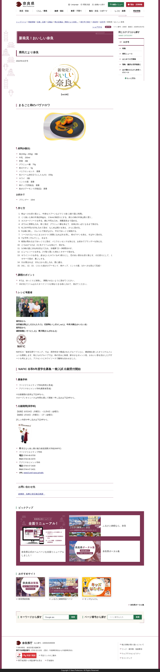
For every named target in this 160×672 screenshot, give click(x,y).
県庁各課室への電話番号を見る (30, 660)
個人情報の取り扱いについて (133, 645)
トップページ (21, 22)
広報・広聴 (41, 22)
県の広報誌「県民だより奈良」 (66, 22)
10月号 (102, 22)
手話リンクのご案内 (48, 655)
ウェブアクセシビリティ (131, 653)
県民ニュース (127, 54)
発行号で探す (85, 22)
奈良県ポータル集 (137, 605)
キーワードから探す (31, 617)
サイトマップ (127, 658)
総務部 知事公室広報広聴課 (31, 494)
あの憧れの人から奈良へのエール (131, 71)
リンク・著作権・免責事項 (132, 649)
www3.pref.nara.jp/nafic (34, 473)
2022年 (95, 22)
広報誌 (50, 22)
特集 (124, 48)
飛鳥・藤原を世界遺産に (131, 64)
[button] (73, 4)
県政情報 (31, 22)
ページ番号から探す (95, 617)
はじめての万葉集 (129, 59)
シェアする (97, 27)
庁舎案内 (50, 660)
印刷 (109, 27)
